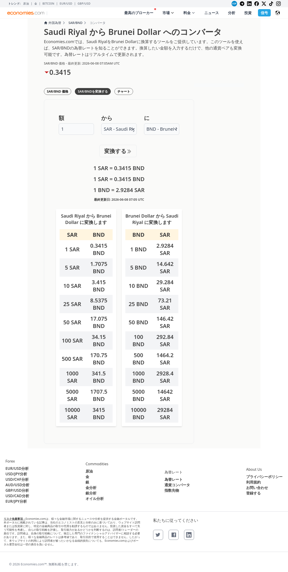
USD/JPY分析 (16, 473)
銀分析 (91, 493)
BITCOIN (48, 3)
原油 (26, 3)
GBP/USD (84, 3)
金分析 (91, 487)
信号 (264, 12)
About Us (254, 469)
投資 (248, 12)
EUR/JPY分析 (16, 501)
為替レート (173, 472)
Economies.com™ (34, 564)
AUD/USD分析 (17, 484)
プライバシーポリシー (264, 476)
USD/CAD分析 (17, 495)
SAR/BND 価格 (57, 91)
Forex (10, 461)
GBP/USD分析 (17, 490)
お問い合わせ (257, 487)
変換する (118, 151)
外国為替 (52, 23)
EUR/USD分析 (17, 468)
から (107, 118)
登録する (253, 493)
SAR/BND (75, 23)
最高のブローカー (140, 11)
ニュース (211, 12)
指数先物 (171, 490)
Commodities (97, 463)
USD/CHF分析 (17, 479)
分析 (231, 12)
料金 (189, 12)
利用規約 (253, 482)
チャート (123, 91)
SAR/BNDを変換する (93, 91)
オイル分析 (95, 498)
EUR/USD (66, 3)
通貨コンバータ (177, 484)
